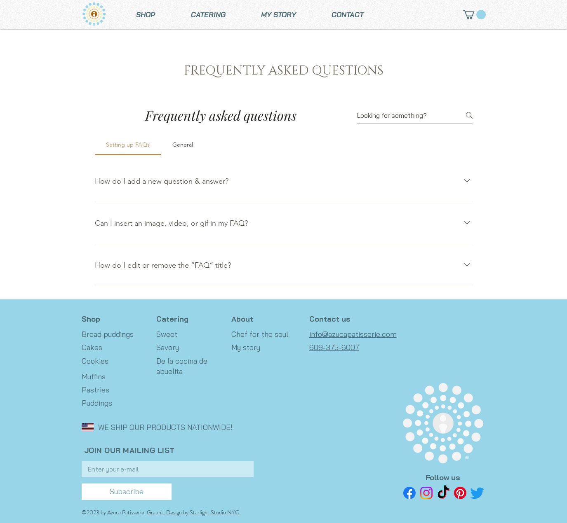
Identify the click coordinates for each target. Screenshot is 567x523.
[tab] (128, 144)
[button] (474, 14)
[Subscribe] (127, 491)
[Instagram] (426, 493)
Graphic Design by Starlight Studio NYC (193, 512)
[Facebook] (409, 493)
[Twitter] (477, 493)
